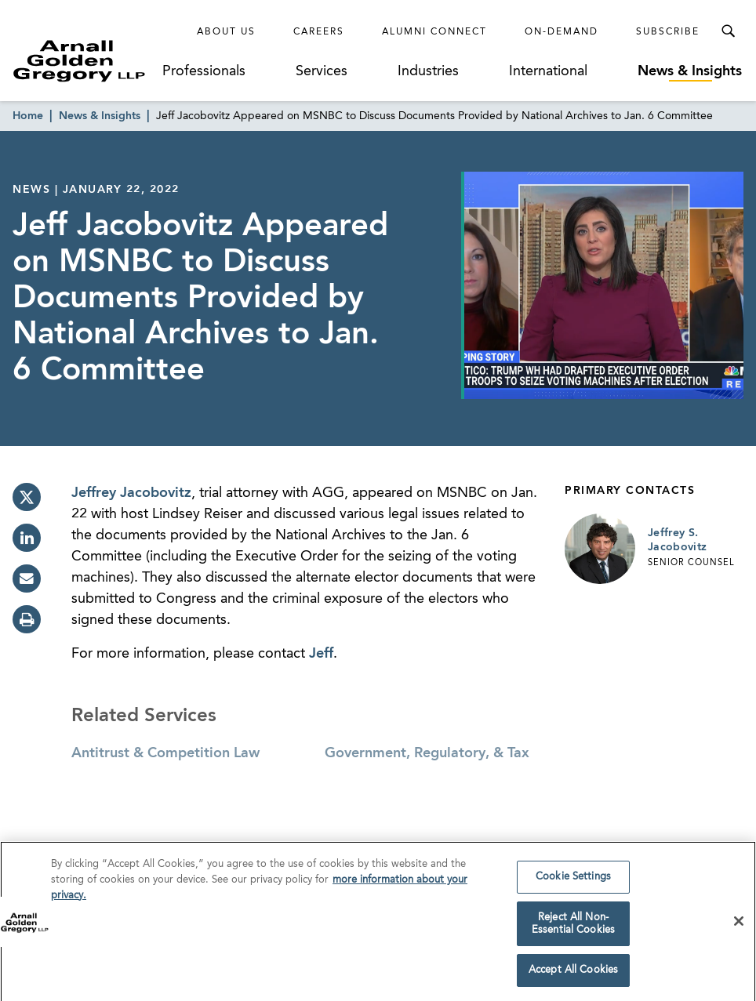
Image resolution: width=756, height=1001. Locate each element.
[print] (27, 619)
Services (321, 71)
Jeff (321, 654)
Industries (428, 71)
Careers (318, 32)
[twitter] (27, 497)
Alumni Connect (434, 32)
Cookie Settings (573, 881)
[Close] (738, 925)
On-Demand (561, 32)
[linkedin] (27, 538)
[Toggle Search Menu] (727, 31)
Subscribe (668, 32)
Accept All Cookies (573, 975)
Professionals (203, 71)
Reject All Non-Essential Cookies (573, 927)
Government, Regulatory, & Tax (427, 753)
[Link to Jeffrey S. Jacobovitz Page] (600, 548)
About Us (226, 32)
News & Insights (690, 71)
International (548, 71)
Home (28, 116)
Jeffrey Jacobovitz (131, 493)
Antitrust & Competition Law (165, 753)
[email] (27, 578)
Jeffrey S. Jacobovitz (677, 540)
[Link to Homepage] (87, 60)
